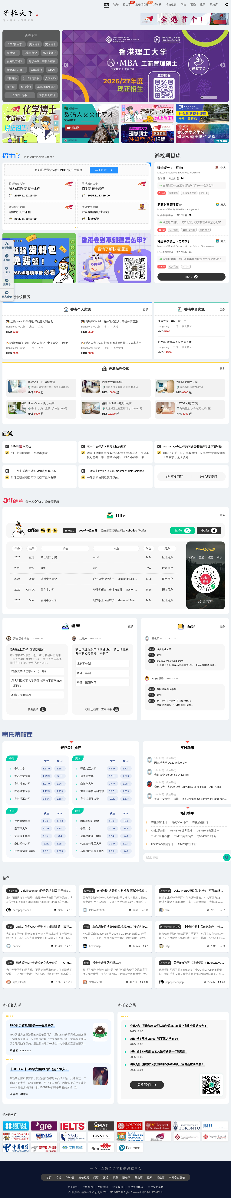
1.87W (46, 768)
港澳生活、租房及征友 (42, 61)
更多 (145, 309)
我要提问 (208, 477)
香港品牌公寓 (119, 368)
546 (126, 821)
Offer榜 (157, 4)
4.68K (112, 768)
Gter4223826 (94, 910)
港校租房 (171, 4)
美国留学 (34, 44)
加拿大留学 (30, 52)
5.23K (46, 828)
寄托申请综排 (159, 822)
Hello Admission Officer (28, 157)
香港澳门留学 (15, 61)
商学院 (11, 86)
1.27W (46, 783)
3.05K (112, 843)
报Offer (209, 530)
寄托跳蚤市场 (47, 95)
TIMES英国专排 (187, 844)
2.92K (46, 851)
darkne (13, 946)
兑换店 (139, 1177)
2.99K (112, 851)
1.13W (46, 791)
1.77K (126, 768)
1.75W (46, 776)
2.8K (112, 798)
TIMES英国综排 (183, 836)
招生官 (127, 4)
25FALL (70, 530)
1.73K (60, 828)
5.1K (59, 776)
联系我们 (117, 1187)
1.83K (60, 821)
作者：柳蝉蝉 (19, 1094)
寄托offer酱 (16, 982)
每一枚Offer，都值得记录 (30, 501)
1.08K (60, 851)
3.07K (112, 791)
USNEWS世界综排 (181, 830)
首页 (106, 4)
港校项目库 (142, 4)
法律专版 (11, 78)
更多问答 (174, 477)
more (191, 276)
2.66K (60, 798)
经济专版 (26, 86)
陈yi (164, 946)
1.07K (126, 843)
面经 (193, 4)
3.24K (112, 828)
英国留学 (50, 44)
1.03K (126, 791)
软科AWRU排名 (206, 836)
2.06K (126, 783)
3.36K (60, 768)
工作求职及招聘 (46, 86)
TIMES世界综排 (160, 836)
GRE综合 (36, 69)
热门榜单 (187, 813)
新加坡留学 (49, 52)
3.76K (112, 821)
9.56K (46, 798)
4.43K (60, 791)
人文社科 (50, 78)
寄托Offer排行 (180, 822)
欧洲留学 (12, 52)
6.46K (46, 821)
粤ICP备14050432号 (152, 1192)
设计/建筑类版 (31, 78)
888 (126, 828)
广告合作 (87, 1187)
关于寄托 (73, 1187)
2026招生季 (15, 44)
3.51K (112, 776)
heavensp (92, 946)
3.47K (112, 783)
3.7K (46, 843)
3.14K (112, 836)
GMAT (51, 69)
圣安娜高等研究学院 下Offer (112, 530)
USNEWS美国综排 (208, 830)
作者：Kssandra (20, 1050)
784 (60, 836)
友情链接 (102, 1187)
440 (126, 851)
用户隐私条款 (155, 1187)
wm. (164, 910)
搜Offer (182, 530)
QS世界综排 (158, 830)
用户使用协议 (135, 1187)
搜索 (149, 1177)
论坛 (116, 4)
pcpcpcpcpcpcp (18, 910)
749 (126, 836)
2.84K (60, 783)
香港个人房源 (80, 309)
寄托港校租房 (16, 297)
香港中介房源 (194, 309)
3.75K (46, 836)
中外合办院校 (177, 1177)
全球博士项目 (20, 95)
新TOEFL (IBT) (16, 69)
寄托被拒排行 (200, 822)
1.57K (126, 776)
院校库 (214, 4)
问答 (183, 4)
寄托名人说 (11, 1005)
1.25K (60, 843)
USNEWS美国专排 (162, 844)
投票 (202, 4)
